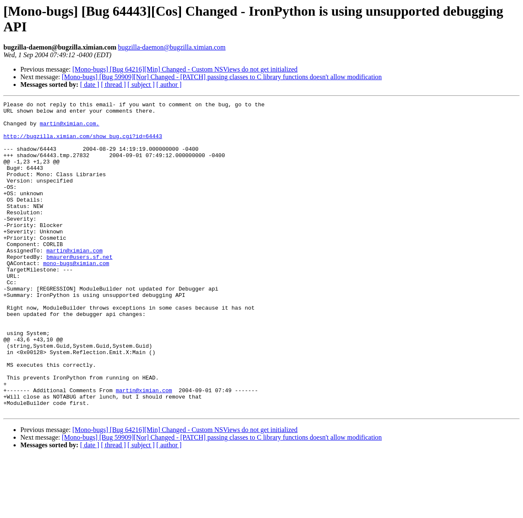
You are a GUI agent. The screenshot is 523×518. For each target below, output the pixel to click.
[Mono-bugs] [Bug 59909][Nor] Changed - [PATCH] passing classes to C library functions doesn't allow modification (222, 76)
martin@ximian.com (74, 281)
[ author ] (169, 84)
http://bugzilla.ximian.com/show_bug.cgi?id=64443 (82, 143)
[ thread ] (113, 84)
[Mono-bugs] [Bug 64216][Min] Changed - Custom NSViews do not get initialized (185, 69)
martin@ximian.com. (69, 128)
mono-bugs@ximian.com (76, 296)
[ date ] (89, 84)
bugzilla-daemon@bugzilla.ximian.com (171, 47)
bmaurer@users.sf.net (79, 288)
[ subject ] (141, 84)
